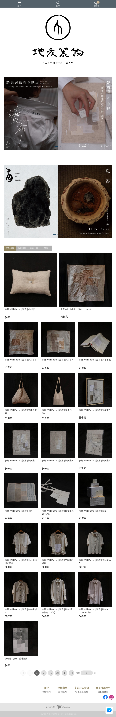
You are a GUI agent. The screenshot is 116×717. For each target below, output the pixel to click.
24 (57, 673)
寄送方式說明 (81, 688)
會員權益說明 (103, 688)
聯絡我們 (46, 692)
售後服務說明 (81, 692)
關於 (46, 688)
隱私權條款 (103, 692)
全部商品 (62, 688)
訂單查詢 (62, 692)
